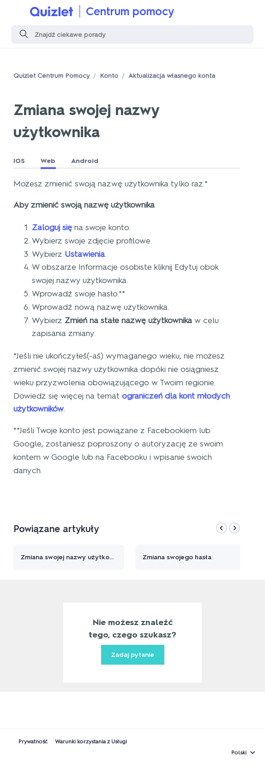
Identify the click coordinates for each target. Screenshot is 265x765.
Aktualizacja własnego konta (171, 76)
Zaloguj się (52, 227)
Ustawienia (85, 254)
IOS (19, 161)
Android (84, 161)
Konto (109, 76)
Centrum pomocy (130, 11)
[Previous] (221, 527)
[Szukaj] (132, 34)
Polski (239, 752)
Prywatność (33, 741)
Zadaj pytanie (132, 655)
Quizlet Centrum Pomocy (51, 76)
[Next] (234, 527)
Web (48, 161)
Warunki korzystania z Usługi (91, 741)
